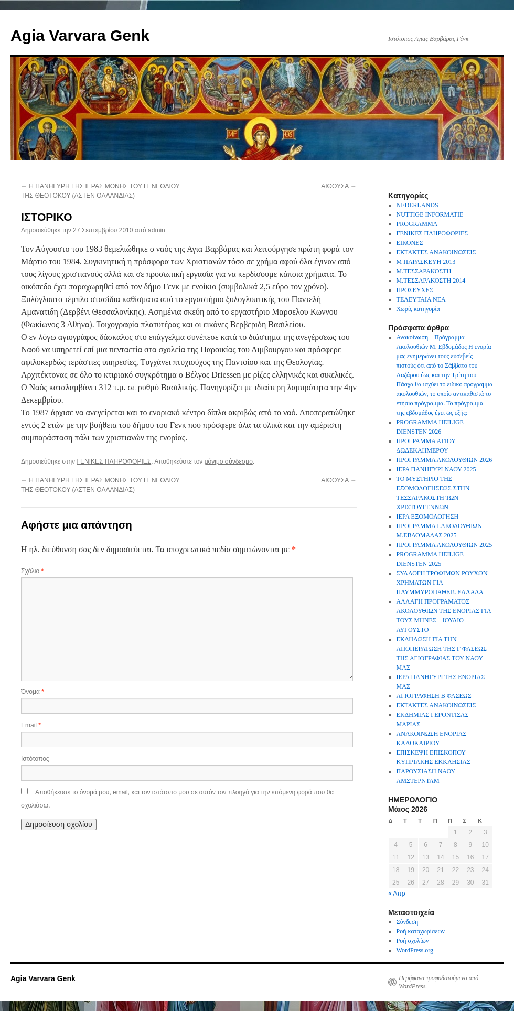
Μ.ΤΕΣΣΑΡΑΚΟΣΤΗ (424, 271)
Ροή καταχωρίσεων (421, 931)
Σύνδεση (408, 922)
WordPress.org (415, 950)
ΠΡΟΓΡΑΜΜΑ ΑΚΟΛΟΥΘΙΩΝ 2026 (444, 460)
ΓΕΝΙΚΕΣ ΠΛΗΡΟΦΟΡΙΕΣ (114, 461)
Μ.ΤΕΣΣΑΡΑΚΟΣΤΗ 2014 (431, 280)
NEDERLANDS (417, 205)
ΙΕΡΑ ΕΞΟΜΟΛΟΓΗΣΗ (428, 516)
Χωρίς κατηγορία (418, 309)
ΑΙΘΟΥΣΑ (339, 186)
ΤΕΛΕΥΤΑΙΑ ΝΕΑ (421, 299)
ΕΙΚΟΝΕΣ (410, 242)
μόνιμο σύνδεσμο (229, 461)
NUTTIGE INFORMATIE (430, 214)
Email (31, 725)
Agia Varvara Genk (79, 35)
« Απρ (396, 893)
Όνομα (32, 691)
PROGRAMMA (417, 224)
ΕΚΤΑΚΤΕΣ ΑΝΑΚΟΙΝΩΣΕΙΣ (436, 252)
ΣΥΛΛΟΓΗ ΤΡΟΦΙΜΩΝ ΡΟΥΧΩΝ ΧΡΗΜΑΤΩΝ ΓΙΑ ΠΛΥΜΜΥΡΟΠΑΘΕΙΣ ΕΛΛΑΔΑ (442, 582)
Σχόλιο (32, 571)
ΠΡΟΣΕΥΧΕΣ (415, 290)
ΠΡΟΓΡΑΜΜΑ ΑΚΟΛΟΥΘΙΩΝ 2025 (444, 544)
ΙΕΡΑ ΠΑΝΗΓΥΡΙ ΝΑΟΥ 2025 (436, 469)
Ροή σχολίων (413, 940)
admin (156, 230)
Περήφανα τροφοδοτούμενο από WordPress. (438, 982)
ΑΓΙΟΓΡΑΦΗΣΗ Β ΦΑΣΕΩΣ (434, 696)
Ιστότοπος (35, 758)
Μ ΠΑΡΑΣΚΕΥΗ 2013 (426, 261)
